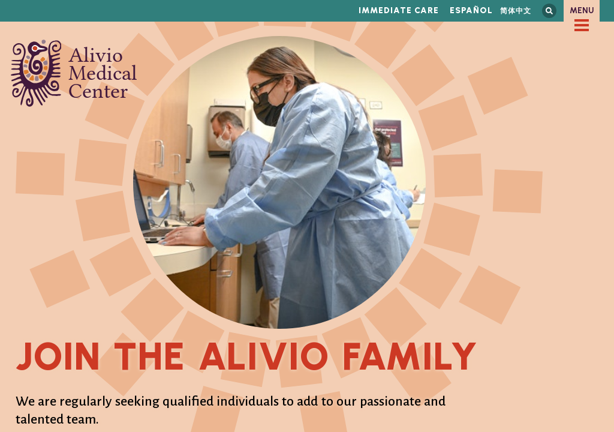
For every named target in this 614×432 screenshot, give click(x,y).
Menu (582, 10)
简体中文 (515, 10)
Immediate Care (399, 10)
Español (471, 10)
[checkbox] (581, 25)
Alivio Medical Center (74, 73)
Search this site (549, 11)
